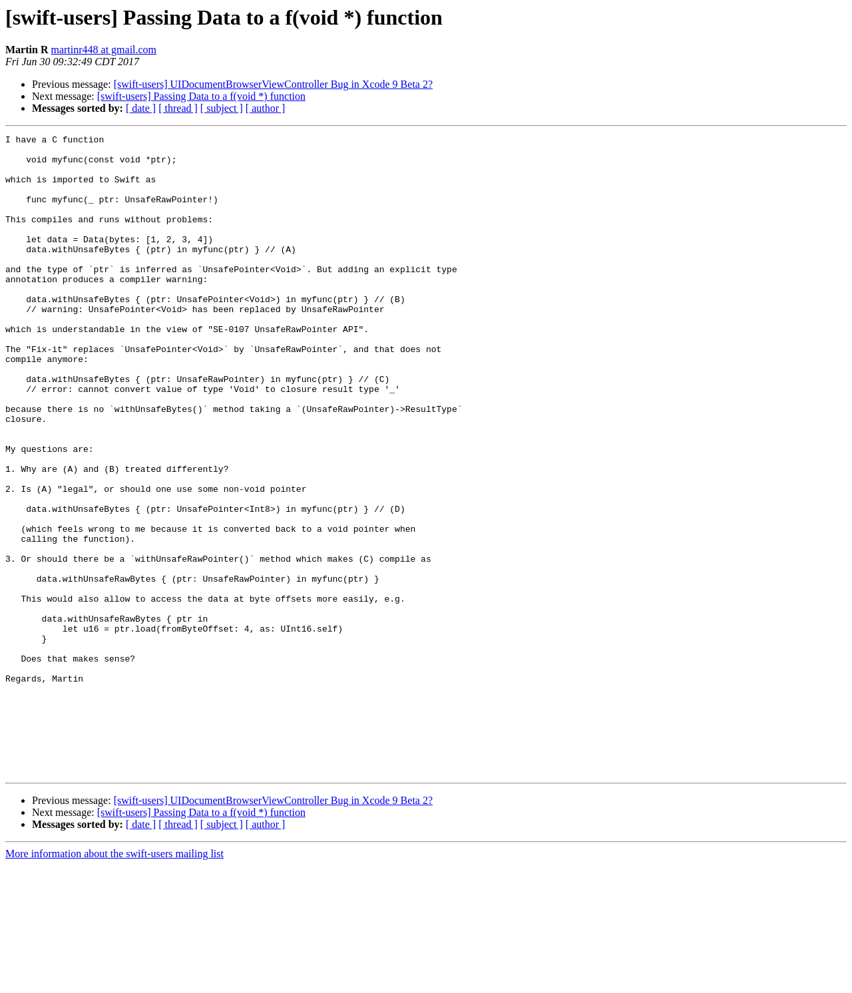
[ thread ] (178, 108)
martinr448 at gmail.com (103, 49)
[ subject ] (221, 108)
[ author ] (266, 108)
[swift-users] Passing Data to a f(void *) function (201, 96)
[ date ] (141, 108)
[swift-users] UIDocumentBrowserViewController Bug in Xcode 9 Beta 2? (273, 84)
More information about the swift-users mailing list (114, 981)
